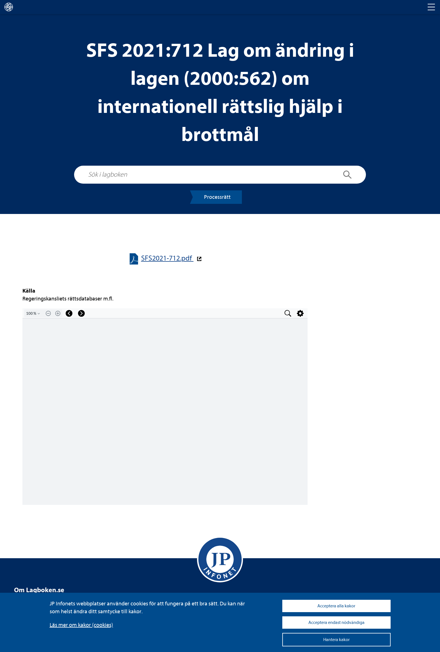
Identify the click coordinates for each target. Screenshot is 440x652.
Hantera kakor (336, 639)
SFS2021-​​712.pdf (167, 258)
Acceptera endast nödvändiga (336, 622)
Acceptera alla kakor (336, 605)
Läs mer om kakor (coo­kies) (81, 625)
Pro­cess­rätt (217, 197)
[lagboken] (8, 7)
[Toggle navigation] (431, 7)
